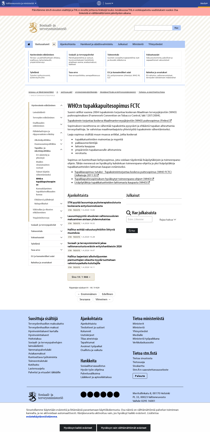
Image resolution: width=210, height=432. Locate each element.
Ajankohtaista (67, 44)
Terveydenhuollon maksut (43, 327)
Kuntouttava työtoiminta (42, 357)
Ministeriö (138, 44)
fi (57, 92)
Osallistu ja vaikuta (91, 350)
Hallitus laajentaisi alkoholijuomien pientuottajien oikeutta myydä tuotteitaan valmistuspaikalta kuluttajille (92, 260)
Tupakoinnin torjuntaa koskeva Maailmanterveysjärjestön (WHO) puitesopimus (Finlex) (120, 120)
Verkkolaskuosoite (143, 342)
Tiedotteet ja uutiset (93, 327)
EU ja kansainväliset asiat (43, 256)
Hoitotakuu (35, 338)
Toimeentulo (37, 231)
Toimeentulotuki (38, 361)
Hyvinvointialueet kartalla (43, 331)
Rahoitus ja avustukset (41, 262)
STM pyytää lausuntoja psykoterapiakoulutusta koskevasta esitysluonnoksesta (94, 204)
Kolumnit (86, 331)
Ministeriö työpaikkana (146, 338)
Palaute (140, 376)
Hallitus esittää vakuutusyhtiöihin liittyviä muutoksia (91, 231)
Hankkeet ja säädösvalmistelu (96, 44)
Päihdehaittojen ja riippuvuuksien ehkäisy (118, 92)
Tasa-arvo (35, 249)
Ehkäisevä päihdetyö (44, 199)
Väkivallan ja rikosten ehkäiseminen (43, 211)
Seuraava (85, 299)
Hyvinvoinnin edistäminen (86, 92)
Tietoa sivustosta (142, 358)
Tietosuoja (139, 362)
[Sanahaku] (139, 219)
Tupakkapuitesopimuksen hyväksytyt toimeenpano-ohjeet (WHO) (114, 178)
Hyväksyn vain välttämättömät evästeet (123, 427)
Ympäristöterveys (41, 217)
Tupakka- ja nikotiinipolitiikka (151, 92)
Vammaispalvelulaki (40, 349)
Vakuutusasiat (37, 237)
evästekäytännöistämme (41, 416)
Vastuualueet (42, 44)
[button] (81, 276)
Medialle (138, 335)
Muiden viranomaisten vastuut (42, 164)
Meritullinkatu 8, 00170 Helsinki (151, 393)
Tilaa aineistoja (89, 338)
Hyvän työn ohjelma (92, 369)
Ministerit (139, 323)
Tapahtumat (88, 342)
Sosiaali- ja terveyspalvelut (43, 224)
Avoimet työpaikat (91, 346)
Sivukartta (138, 365)
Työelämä (35, 243)
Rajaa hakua (168, 219)
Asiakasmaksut (36, 353)
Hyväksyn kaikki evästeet (78, 427)
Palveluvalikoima (90, 373)
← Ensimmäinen (87, 294)
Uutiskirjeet (88, 335)
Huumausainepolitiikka (45, 143)
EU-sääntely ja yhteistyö (42, 156)
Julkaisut (123, 44)
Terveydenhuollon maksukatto (46, 323)
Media (204, 3)
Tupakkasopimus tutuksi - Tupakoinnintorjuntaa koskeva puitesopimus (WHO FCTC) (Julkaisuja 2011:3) (123, 173)
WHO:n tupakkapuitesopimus (45, 181)
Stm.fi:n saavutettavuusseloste (150, 369)
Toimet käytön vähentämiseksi (43, 173)
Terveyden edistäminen (43, 117)
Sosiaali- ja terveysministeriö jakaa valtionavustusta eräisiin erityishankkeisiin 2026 (95, 244)
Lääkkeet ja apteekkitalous (96, 377)
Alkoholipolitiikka (42, 139)
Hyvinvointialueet (39, 335)
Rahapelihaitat (41, 203)
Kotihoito (33, 364)
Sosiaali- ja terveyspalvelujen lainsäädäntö (45, 344)
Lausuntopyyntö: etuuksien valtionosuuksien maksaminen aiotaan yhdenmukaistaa (93, 217)
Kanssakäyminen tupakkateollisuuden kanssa (45, 191)
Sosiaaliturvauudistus (93, 365)
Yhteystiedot (156, 44)
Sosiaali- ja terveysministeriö (41, 92)
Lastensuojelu (36, 368)
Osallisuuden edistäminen (38, 124)
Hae (176, 27)
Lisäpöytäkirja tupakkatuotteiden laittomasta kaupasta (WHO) (112, 182)
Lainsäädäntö (39, 112)
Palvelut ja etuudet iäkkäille (44, 372)
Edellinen (107, 294)
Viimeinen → (103, 299)
